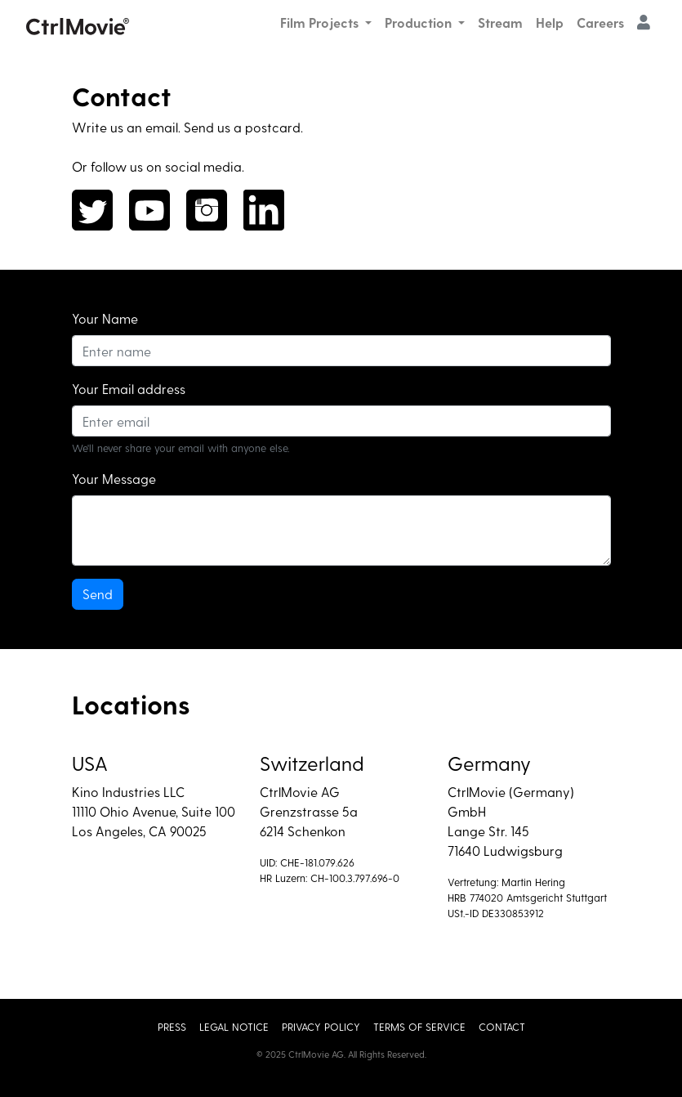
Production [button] (420, 22)
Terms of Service (419, 1026)
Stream (500, 22)
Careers (600, 22)
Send (97, 594)
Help (550, 22)
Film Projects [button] (321, 22)
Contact (502, 1026)
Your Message (114, 478)
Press (172, 1026)
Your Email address (128, 388)
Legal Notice (234, 1026)
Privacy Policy (321, 1026)
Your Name (105, 318)
